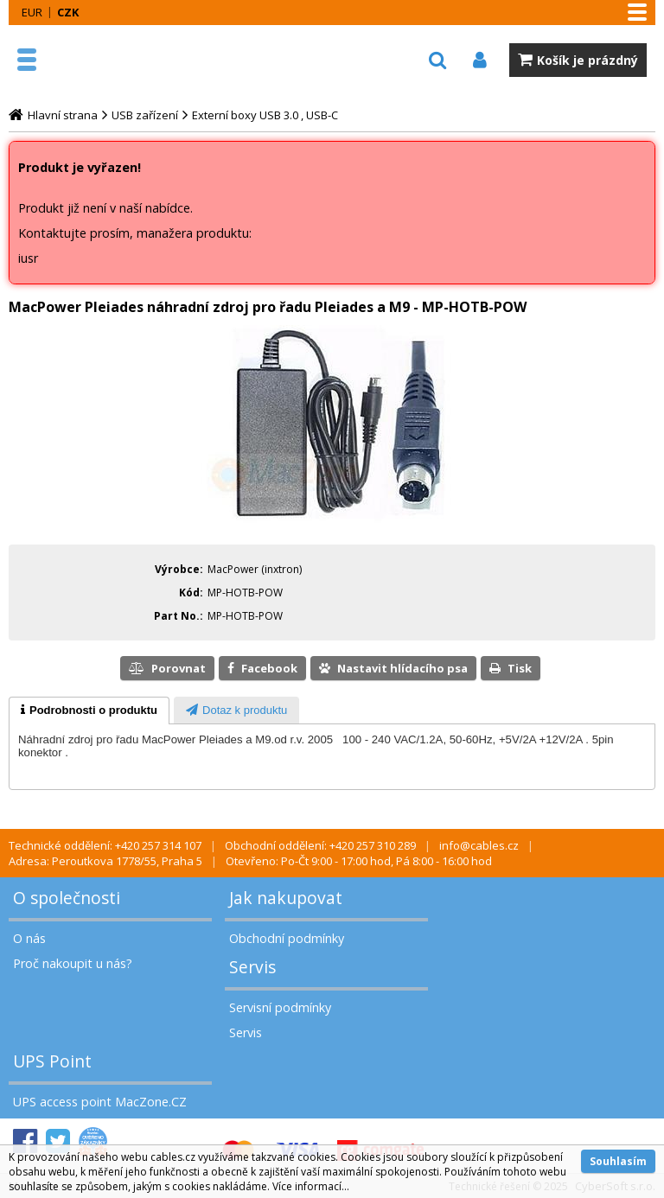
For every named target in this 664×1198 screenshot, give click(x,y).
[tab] (89, 710)
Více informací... (310, 1186)
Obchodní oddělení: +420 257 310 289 (320, 845)
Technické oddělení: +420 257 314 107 (105, 845)
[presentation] (89, 710)
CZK (68, 12)
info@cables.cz (479, 845)
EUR (32, 12)
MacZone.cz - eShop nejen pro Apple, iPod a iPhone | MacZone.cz (91, 60)
